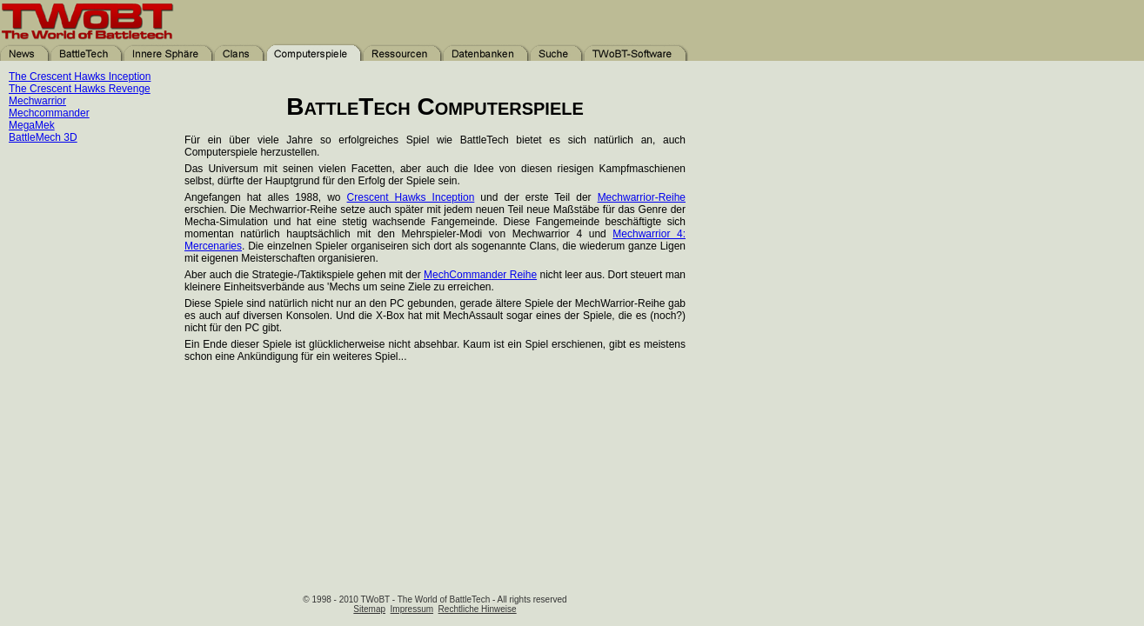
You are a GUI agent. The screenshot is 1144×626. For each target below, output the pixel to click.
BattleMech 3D (43, 137)
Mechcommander (49, 113)
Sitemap (369, 609)
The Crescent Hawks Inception (80, 76)
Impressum (412, 609)
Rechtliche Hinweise (477, 609)
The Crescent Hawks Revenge (80, 89)
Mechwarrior (37, 101)
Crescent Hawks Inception (411, 197)
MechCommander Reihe (480, 275)
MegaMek (32, 125)
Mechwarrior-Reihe (642, 197)
